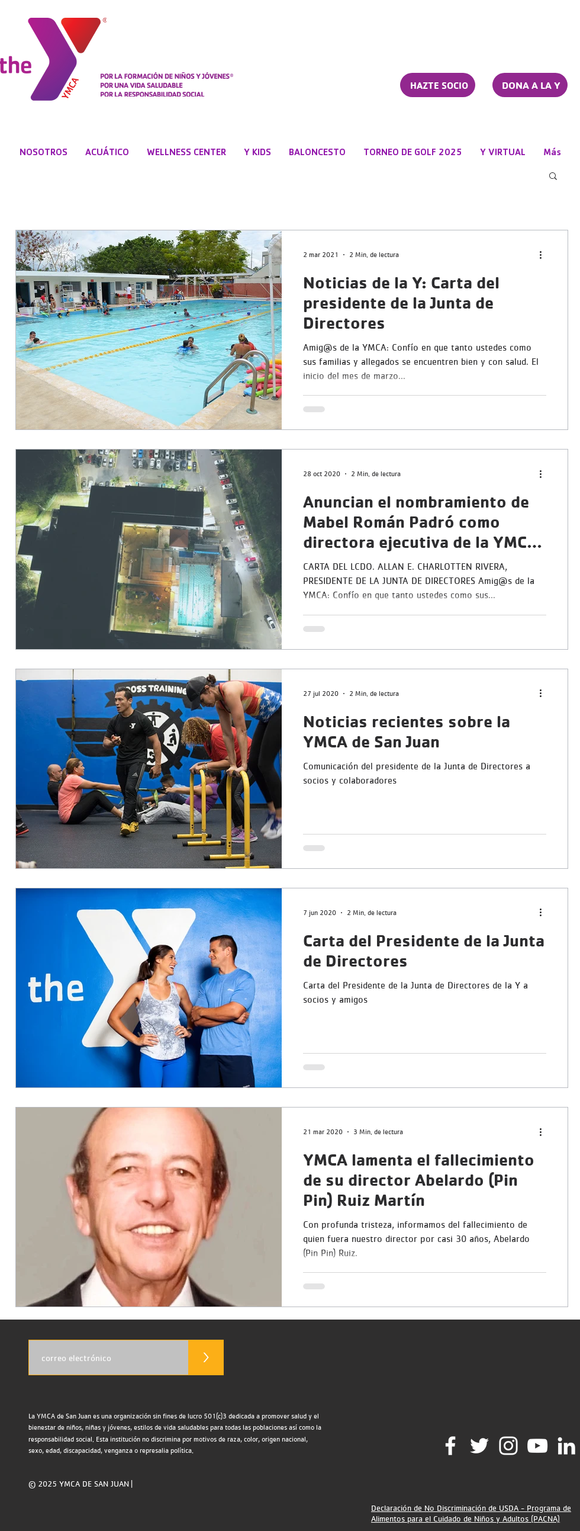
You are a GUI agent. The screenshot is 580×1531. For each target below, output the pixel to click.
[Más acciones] (544, 255)
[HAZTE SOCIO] (437, 85)
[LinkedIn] (566, 1445)
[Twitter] (479, 1445)
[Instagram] (508, 1445)
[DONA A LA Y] (530, 85)
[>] (206, 1357)
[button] (553, 177)
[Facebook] (450, 1445)
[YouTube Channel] (537, 1445)
